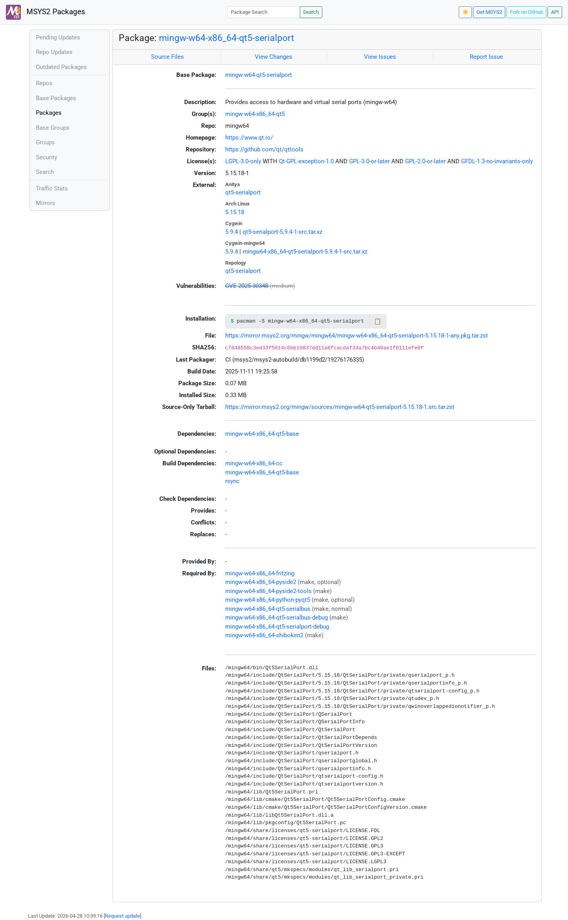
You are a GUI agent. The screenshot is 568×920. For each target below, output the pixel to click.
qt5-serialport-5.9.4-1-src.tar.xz (282, 231)
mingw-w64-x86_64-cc (253, 463)
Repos (44, 83)
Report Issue (486, 56)
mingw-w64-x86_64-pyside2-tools (268, 591)
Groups (45, 142)
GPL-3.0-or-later (369, 161)
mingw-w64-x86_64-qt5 (255, 114)
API (555, 12)
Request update (122, 916)
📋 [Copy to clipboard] (377, 321)
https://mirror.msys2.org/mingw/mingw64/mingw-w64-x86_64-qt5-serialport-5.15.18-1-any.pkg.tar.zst (356, 335)
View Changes (273, 56)
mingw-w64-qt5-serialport (258, 74)
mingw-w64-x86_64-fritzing (259, 573)
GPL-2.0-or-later (425, 161)
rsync (232, 481)
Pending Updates (58, 37)
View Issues (380, 56)
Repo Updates (54, 52)
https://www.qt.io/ (249, 137)
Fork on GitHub (526, 12)
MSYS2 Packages (45, 12)
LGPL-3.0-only (243, 161)
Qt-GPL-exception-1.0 (306, 161)
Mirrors (45, 203)
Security (46, 157)
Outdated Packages (61, 67)
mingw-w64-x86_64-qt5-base (262, 433)
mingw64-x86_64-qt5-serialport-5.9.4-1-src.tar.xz (305, 251)
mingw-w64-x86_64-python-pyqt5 (267, 599)
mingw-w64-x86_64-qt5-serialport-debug (277, 626)
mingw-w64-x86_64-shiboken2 (264, 635)
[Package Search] (264, 12)
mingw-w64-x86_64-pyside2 (260, 582)
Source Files (167, 56)
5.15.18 (234, 212)
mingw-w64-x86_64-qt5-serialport (226, 38)
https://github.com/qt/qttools (264, 149)
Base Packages (56, 98)
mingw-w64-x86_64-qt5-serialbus (267, 608)
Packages (49, 112)
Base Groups (52, 127)
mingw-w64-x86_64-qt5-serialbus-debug (276, 617)
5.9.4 (231, 231)
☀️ (465, 12)
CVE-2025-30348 (246, 285)
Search (311, 12)
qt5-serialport (243, 192)
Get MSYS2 (489, 12)
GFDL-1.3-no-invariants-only (497, 161)
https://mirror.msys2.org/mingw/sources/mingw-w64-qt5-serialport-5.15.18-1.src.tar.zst (339, 407)
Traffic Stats (52, 188)
